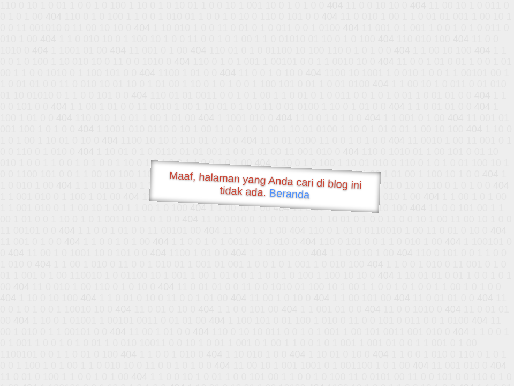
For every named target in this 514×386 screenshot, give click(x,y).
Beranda (289, 194)
